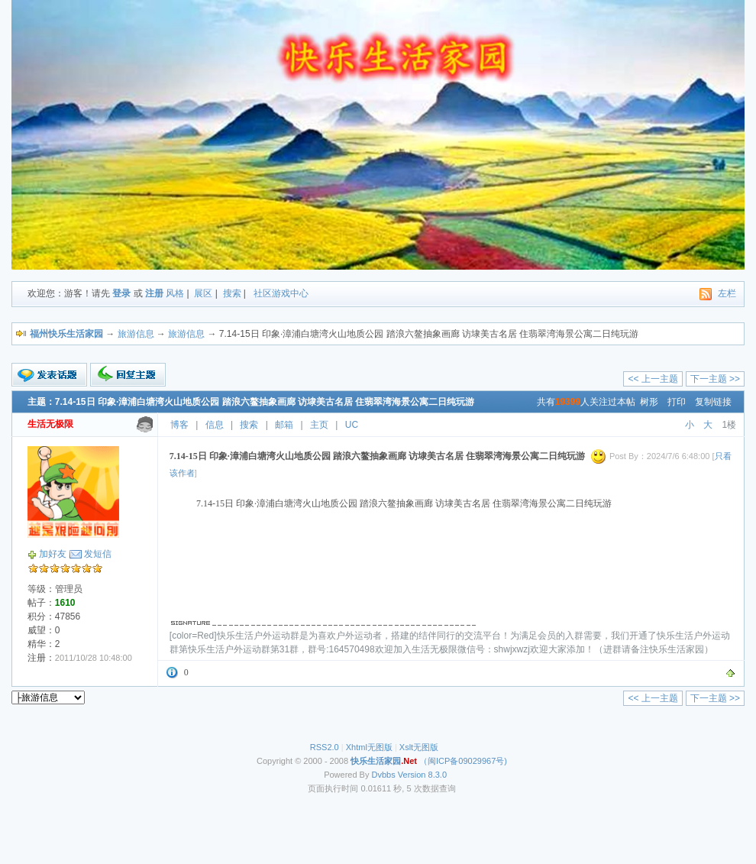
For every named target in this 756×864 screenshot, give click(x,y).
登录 (121, 293)
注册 (154, 293)
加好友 (52, 553)
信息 (214, 424)
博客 (179, 424)
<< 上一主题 (652, 379)
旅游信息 (136, 333)
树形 (649, 401)
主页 (319, 424)
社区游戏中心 (281, 293)
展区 (203, 293)
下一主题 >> (715, 379)
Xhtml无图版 (369, 747)
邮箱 (284, 424)
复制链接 (713, 401)
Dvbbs (384, 774)
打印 (676, 401)
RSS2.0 (324, 747)
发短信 (97, 553)
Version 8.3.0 (422, 774)
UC (351, 424)
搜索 (232, 293)
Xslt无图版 (418, 747)
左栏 (727, 293)
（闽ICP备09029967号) (429, 760)
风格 (175, 293)
